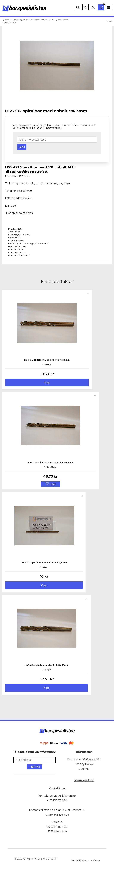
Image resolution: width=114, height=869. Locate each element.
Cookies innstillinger (84, 780)
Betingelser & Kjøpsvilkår (84, 759)
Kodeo (96, 860)
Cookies (84, 768)
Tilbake (109, 21)
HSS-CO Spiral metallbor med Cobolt (29, 20)
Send (22, 147)
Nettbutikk (77, 860)
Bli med (34, 766)
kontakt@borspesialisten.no (57, 795)
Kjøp (47, 382)
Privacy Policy (84, 764)
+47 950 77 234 (57, 800)
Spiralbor (6, 20)
